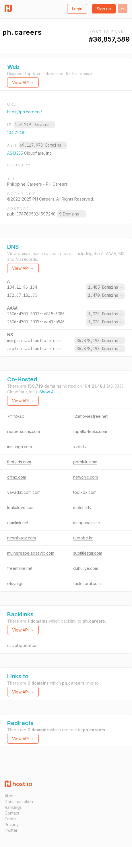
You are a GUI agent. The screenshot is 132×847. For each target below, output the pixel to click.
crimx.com (16, 477)
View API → (23, 82)
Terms (10, 818)
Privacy (12, 824)
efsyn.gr (15, 583)
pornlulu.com (85, 461)
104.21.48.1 (16, 132)
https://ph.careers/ (24, 111)
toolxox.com (84, 492)
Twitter (11, 830)
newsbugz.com (21, 537)
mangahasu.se (86, 522)
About (10, 795)
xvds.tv (80, 446)
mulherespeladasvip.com (30, 553)
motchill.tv (82, 507)
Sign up (104, 8)
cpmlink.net (17, 522)
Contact (12, 813)
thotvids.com (19, 461)
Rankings (13, 807)
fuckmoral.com (87, 583)
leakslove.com (20, 507)
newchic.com (85, 477)
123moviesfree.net (90, 416)
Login (77, 8)
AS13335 (15, 153)
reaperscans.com (23, 431)
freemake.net (19, 568)
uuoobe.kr (83, 537)
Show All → (50, 391)
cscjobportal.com (23, 645)
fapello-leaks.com (90, 431)
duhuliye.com (85, 568)
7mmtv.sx (15, 416)
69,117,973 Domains (43, 145)
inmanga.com (19, 446)
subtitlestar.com (87, 553)
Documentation (19, 801)
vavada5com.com (23, 492)
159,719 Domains (34, 124)
